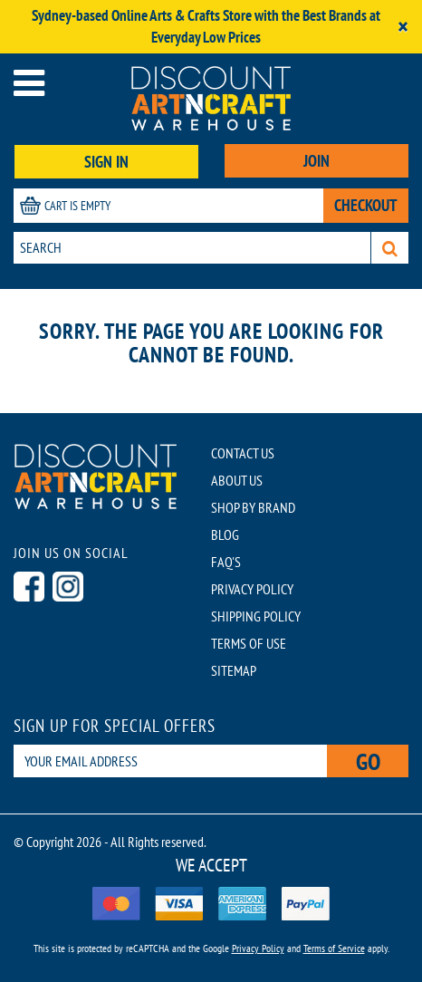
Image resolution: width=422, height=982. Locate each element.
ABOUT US (237, 480)
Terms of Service (334, 948)
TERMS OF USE (248, 643)
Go (368, 761)
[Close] (403, 26)
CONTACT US (242, 453)
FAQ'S (226, 562)
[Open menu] (29, 83)
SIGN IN (106, 161)
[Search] (389, 248)
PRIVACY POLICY (252, 589)
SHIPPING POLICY (256, 616)
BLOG (225, 534)
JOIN (316, 160)
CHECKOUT (366, 205)
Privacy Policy (258, 948)
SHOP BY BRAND (253, 507)
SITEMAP (233, 670)
